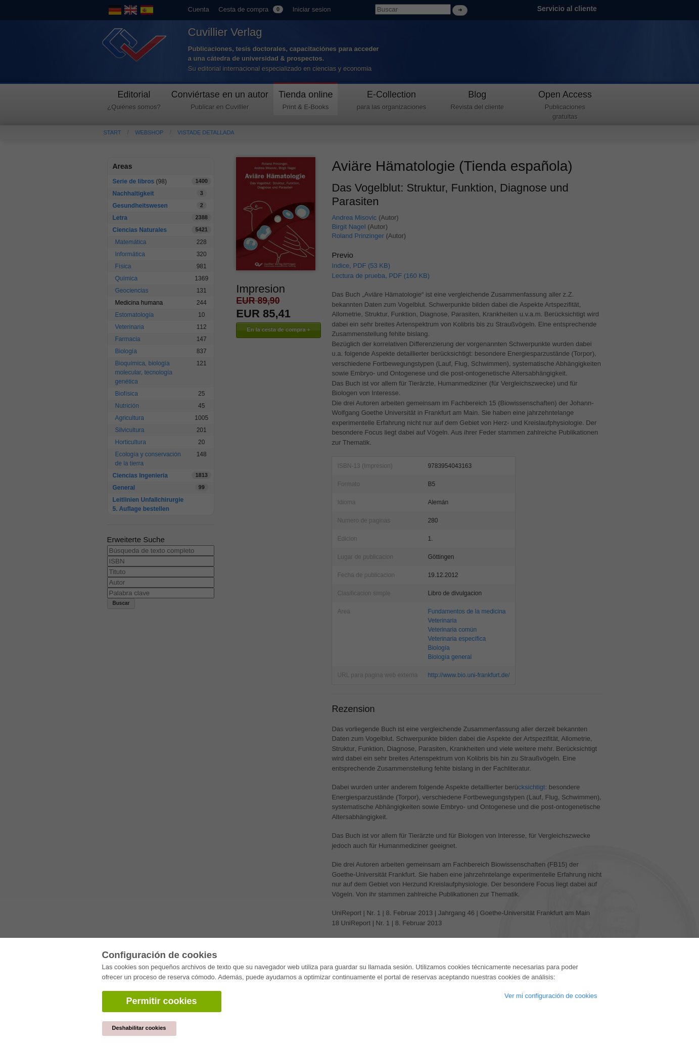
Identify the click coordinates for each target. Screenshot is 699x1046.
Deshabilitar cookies (139, 1028)
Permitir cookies (161, 1001)
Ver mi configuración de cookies (550, 996)
